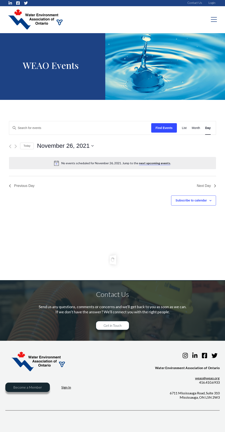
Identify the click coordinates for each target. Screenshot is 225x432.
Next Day (206, 186)
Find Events (163, 128)
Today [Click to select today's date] (27, 145)
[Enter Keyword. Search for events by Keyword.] (80, 128)
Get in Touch (112, 325)
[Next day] (16, 146)
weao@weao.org (207, 378)
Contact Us (194, 2)
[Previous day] (10, 146)
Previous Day (21, 186)
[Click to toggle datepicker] (65, 146)
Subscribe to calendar (191, 200)
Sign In (66, 387)
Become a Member (27, 387)
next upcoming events (154, 163)
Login (212, 2)
